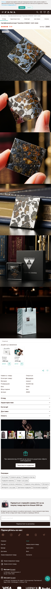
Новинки (3, 541)
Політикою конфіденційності (8, 5)
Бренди (3, 548)
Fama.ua (3, 2)
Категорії (27, 19)
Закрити (29, 7)
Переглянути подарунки (25, 465)
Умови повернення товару (8, 555)
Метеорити (4, 15)
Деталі (4, 363)
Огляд (4, 19)
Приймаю (22, 7)
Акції (27, 541)
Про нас (3, 544)
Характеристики (15, 19)
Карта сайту (29, 548)
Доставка (37, 19)
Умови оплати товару (32, 544)
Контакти (29, 555)
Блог (27, 551)
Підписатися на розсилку (25, 524)
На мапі (12, 569)
